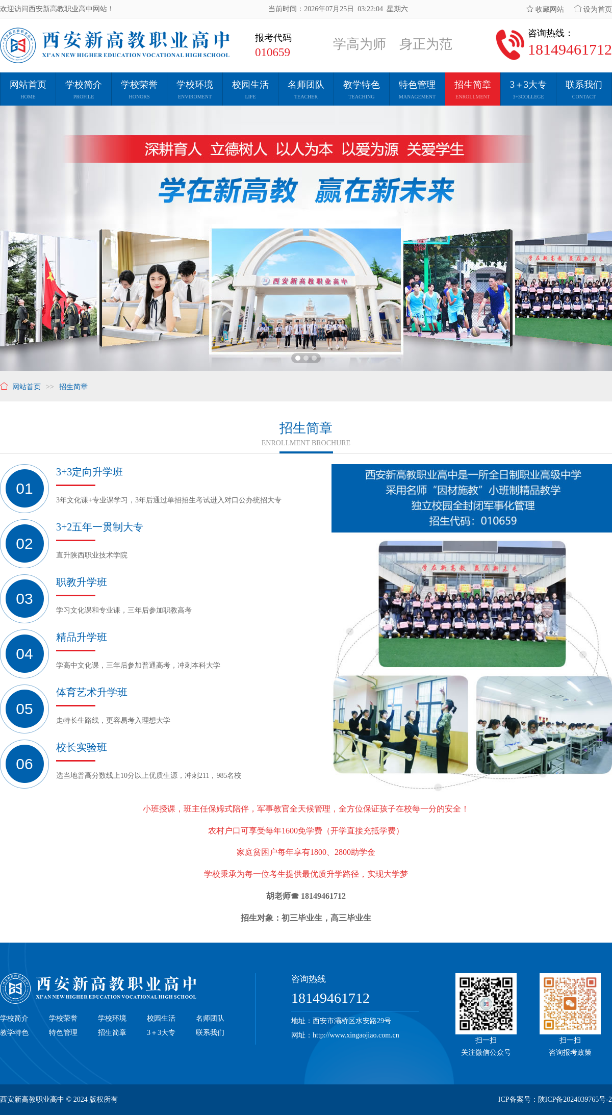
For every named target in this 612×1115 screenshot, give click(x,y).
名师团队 (210, 1018)
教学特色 (14, 1032)
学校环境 (112, 1018)
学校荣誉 (63, 1018)
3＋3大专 (161, 1032)
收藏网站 (545, 9)
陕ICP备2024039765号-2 (575, 1099)
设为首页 (593, 9)
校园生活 (161, 1018)
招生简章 (112, 1032)
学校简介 (14, 1018)
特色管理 (63, 1032)
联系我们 (210, 1032)
